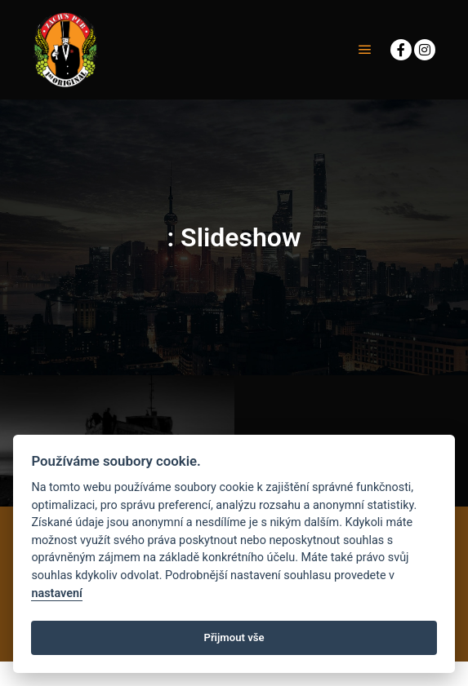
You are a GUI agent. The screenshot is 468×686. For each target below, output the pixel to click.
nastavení (56, 593)
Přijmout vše (233, 637)
